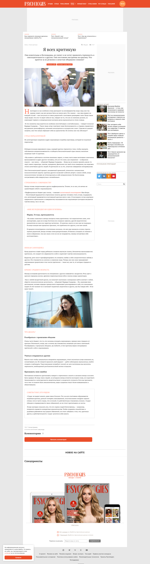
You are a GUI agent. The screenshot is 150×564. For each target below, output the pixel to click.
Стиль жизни (92, 4)
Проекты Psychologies (107, 557)
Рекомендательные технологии (89, 557)
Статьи (56, 4)
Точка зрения (64, 4)
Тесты (122, 4)
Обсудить (84, 45)
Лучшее (50, 4)
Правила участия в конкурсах (102, 554)
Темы (72, 4)
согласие (64, 532)
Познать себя (51, 65)
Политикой (63, 535)
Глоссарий (111, 4)
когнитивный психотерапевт (70, 193)
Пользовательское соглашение (45, 557)
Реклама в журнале (65, 554)
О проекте (42, 554)
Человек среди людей (65, 65)
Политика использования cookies (67, 557)
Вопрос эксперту (78, 554)
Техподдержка (74, 560)
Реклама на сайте (52, 554)
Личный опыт (81, 4)
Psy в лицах (102, 4)
